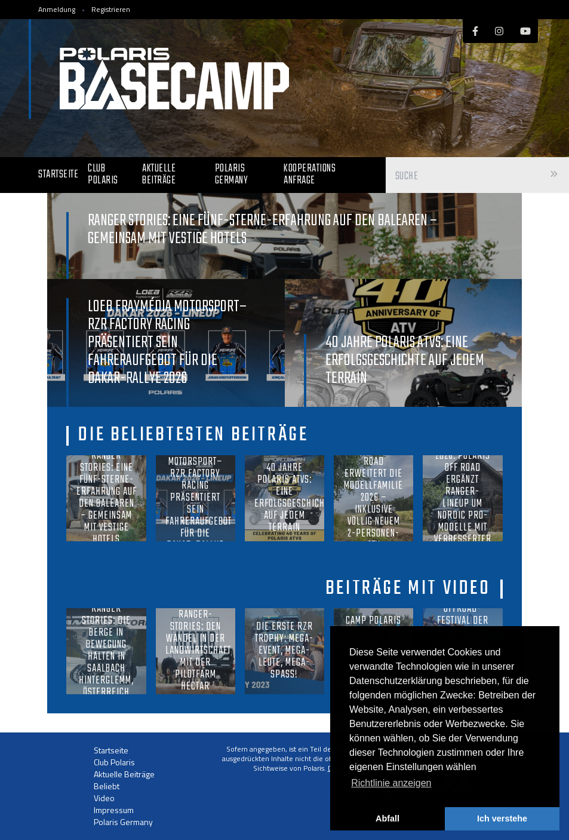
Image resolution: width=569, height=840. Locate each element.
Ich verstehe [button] (502, 818)
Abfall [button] (387, 818)
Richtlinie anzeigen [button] (391, 783)
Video (104, 798)
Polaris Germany (231, 174)
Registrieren (110, 9)
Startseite (58, 174)
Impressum (114, 810)
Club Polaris (103, 174)
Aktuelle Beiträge (159, 174)
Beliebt (106, 786)
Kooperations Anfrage (310, 174)
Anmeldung (56, 9)
